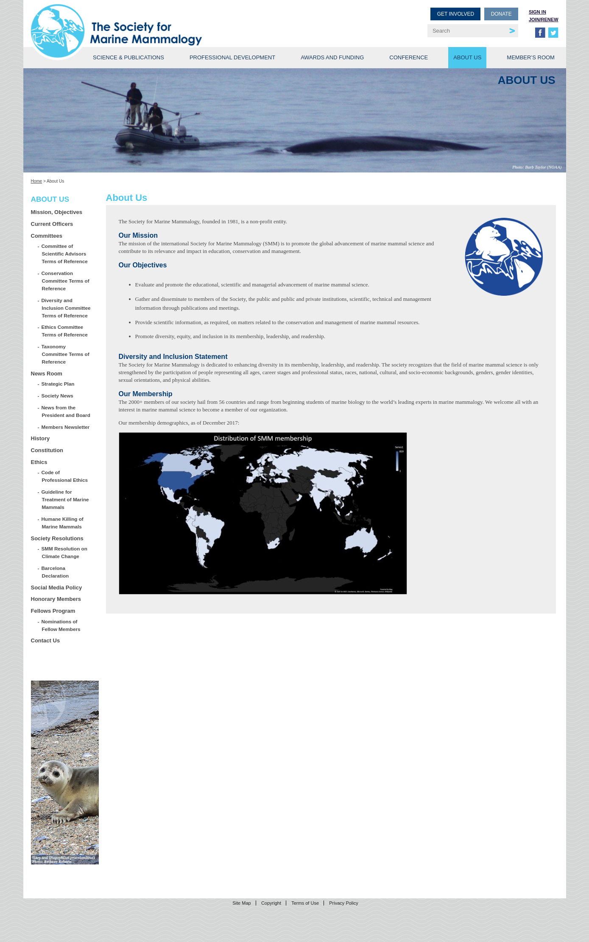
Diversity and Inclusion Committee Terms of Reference (66, 307)
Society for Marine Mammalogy (164, 20)
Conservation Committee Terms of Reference (65, 280)
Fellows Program (53, 611)
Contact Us (45, 640)
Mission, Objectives (56, 212)
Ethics (39, 462)
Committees (46, 236)
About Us (467, 57)
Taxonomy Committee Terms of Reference (65, 354)
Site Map (241, 903)
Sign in (537, 11)
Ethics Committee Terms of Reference (65, 330)
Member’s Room (531, 57)
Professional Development (232, 57)
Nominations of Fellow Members (61, 625)
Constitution (47, 450)
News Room (46, 373)
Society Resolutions (57, 538)
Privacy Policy (343, 903)
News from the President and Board (66, 411)
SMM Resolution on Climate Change (64, 552)
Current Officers (52, 224)
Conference (408, 57)
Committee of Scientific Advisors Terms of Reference (65, 253)
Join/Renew (543, 19)
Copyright (271, 903)
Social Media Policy (56, 587)
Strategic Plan (58, 383)
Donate (501, 14)
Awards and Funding (332, 57)
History (40, 438)
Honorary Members (56, 599)
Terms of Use (305, 903)
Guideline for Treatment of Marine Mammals (65, 499)
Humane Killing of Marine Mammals (63, 522)
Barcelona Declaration (55, 571)
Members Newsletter (66, 427)
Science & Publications (128, 57)
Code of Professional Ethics (65, 476)
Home (36, 181)
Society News (57, 395)
